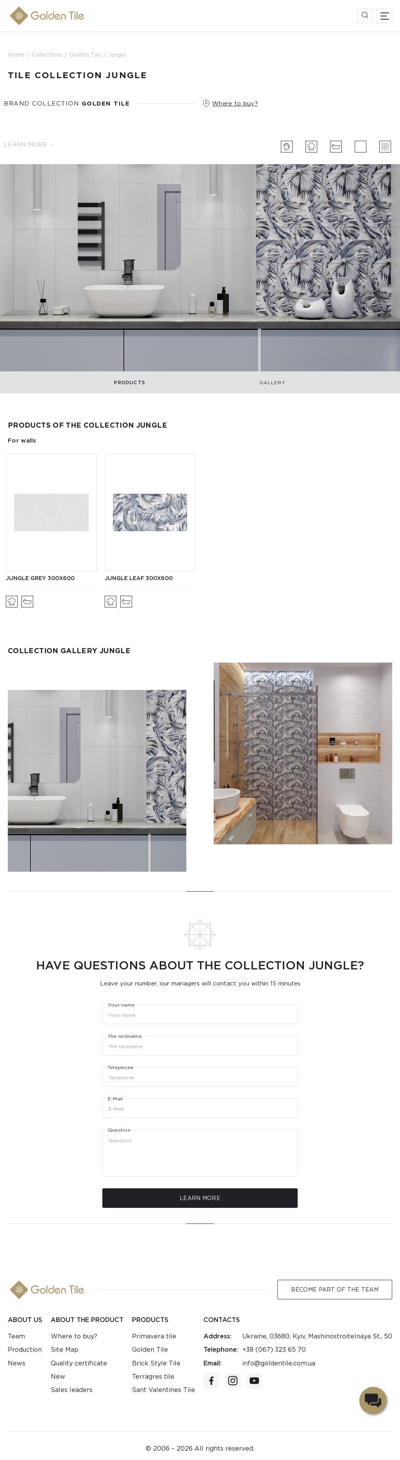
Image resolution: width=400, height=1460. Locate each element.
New (58, 1376)
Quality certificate (79, 1363)
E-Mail (115, 1099)
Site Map (65, 1349)
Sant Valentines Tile (163, 1390)
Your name (121, 1005)
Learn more (28, 144)
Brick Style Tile (156, 1363)
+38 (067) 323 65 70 (274, 1349)
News (16, 1363)
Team (16, 1336)
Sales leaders (72, 1390)
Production (25, 1349)
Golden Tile (150, 1349)
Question (119, 1130)
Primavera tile (154, 1336)
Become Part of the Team (335, 1289)
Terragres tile (153, 1376)
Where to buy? (235, 103)
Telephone (121, 1067)
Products (129, 382)
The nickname (125, 1036)
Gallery (272, 382)
